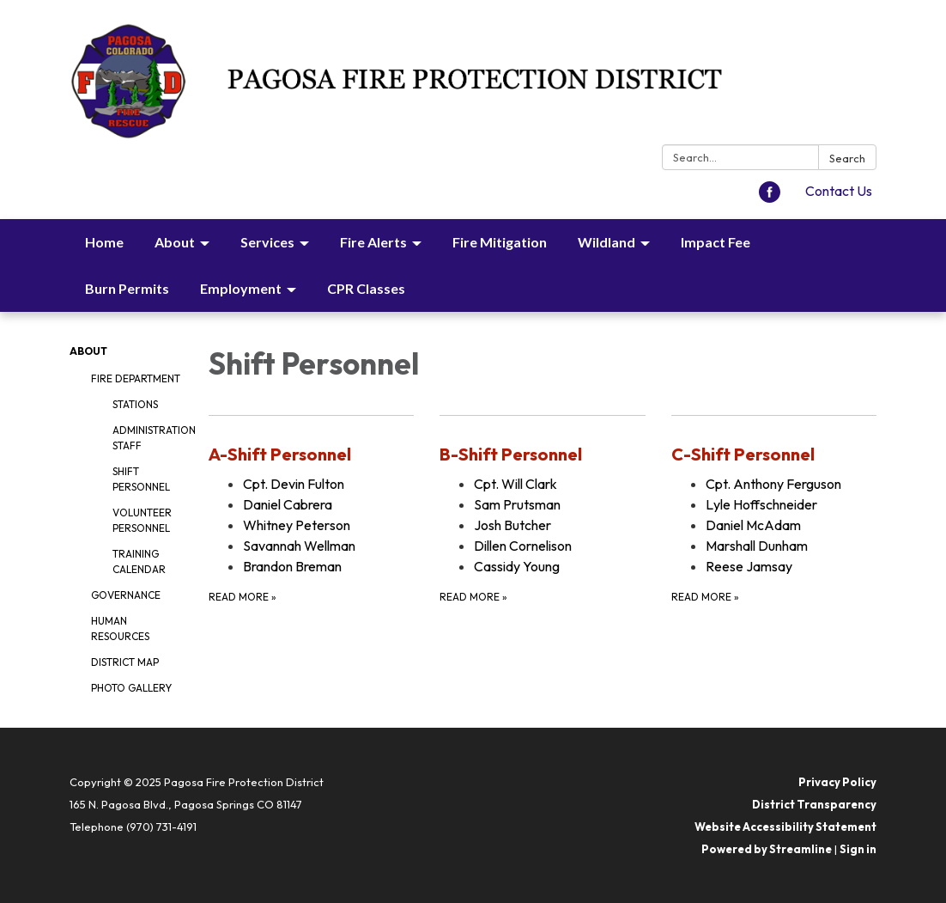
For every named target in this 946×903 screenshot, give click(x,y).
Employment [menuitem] (241, 288)
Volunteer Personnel (142, 520)
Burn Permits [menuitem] (127, 288)
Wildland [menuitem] (606, 242)
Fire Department (135, 378)
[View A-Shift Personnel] (311, 454)
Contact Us (838, 190)
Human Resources (120, 628)
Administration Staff (147, 438)
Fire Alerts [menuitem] (373, 242)
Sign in (858, 849)
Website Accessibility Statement (785, 826)
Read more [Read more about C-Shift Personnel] (705, 596)
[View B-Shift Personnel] (542, 454)
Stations (135, 404)
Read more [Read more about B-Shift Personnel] (473, 596)
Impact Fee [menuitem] (715, 242)
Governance (126, 595)
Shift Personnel (141, 479)
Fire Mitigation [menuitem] (499, 242)
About (88, 351)
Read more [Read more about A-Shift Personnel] (242, 596)
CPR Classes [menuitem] (366, 288)
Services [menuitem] (267, 242)
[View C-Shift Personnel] (773, 454)
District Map (125, 662)
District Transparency (814, 804)
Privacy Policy (837, 782)
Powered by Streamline (766, 849)
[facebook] (769, 197)
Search (847, 158)
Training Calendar (139, 561)
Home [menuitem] (104, 242)
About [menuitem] (175, 242)
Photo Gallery (131, 687)
